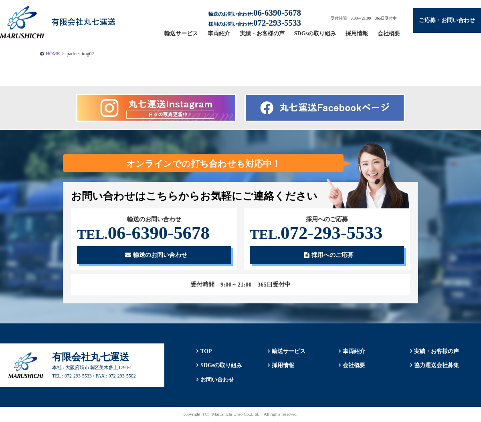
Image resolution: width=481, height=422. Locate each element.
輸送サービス (181, 33)
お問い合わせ (217, 380)
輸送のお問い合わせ (156, 255)
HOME (53, 54)
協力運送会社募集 (436, 365)
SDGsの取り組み (315, 33)
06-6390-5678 (143, 233)
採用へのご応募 (329, 255)
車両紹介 (219, 33)
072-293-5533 (316, 233)
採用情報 (357, 33)
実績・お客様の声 (262, 33)
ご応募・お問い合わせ (447, 20)
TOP (206, 351)
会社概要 (389, 33)
